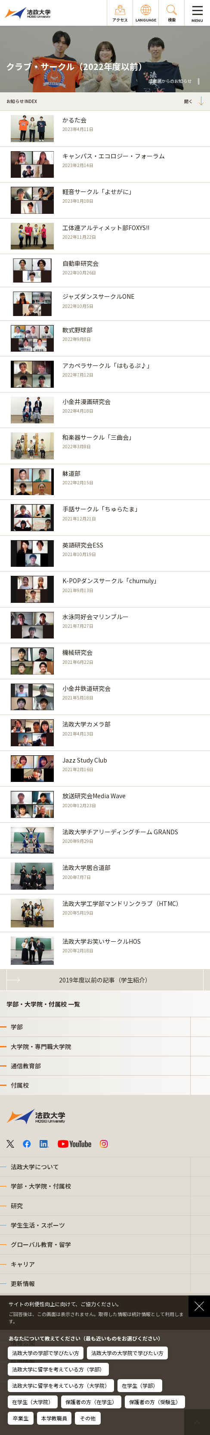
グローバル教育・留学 (41, 1244)
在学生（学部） (140, 1385)
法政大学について (35, 1166)
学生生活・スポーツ (38, 1225)
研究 (17, 1205)
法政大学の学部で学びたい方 (45, 1352)
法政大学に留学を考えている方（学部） (58, 1369)
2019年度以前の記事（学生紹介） (105, 980)
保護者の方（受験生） (155, 1401)
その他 (88, 1418)
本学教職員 (54, 1418)
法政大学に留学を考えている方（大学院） (61, 1385)
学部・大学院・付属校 (41, 1186)
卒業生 (20, 1418)
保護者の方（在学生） (91, 1401)
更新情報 (23, 1283)
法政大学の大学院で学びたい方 (127, 1352)
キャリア (23, 1264)
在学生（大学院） (32, 1401)
